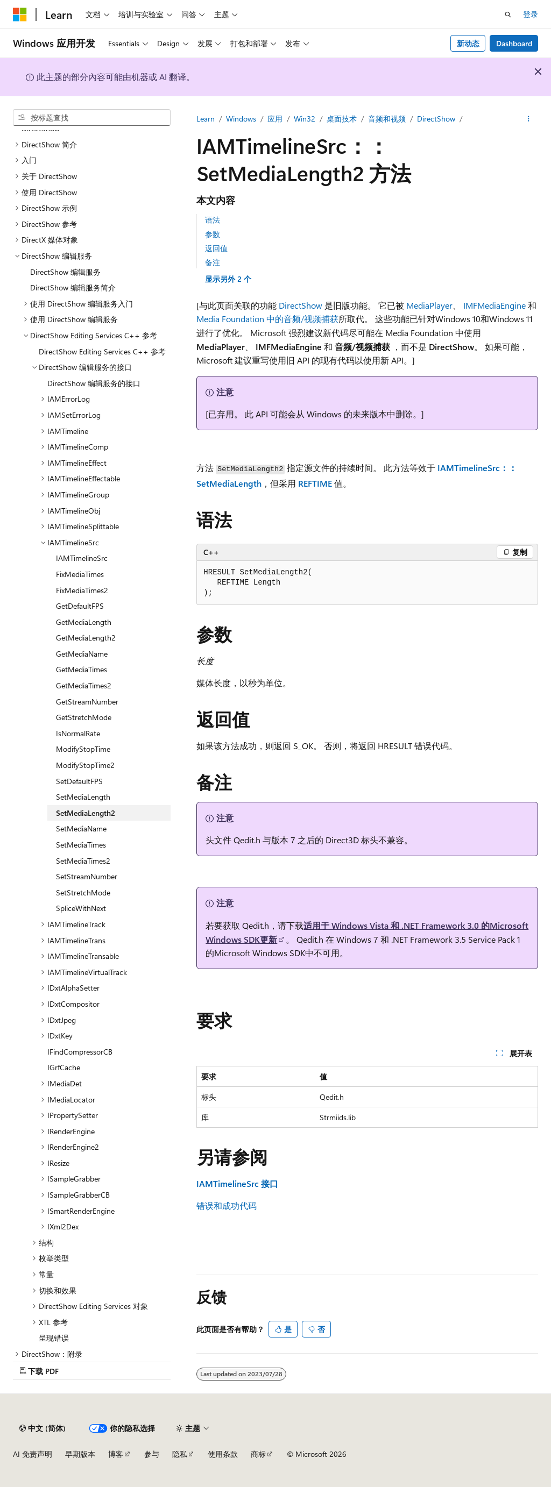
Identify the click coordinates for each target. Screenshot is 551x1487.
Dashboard (514, 43)
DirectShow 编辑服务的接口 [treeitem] (93, 383)
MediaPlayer (429, 305)
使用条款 (223, 1454)
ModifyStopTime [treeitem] (83, 749)
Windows (241, 118)
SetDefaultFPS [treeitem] (79, 781)
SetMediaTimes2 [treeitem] (83, 861)
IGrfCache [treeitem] (63, 1067)
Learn (205, 118)
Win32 (304, 118)
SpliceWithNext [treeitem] (81, 908)
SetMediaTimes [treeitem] (81, 844)
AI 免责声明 (32, 1454)
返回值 (216, 248)
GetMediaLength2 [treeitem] (86, 637)
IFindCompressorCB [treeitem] (79, 1052)
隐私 (179, 1454)
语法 (212, 220)
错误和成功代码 (226, 1205)
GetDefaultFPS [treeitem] (80, 606)
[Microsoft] (20, 15)
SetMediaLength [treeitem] (83, 797)
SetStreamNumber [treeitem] (86, 876)
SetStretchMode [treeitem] (83, 892)
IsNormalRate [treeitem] (78, 733)
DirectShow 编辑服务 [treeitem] (65, 272)
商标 (258, 1454)
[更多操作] (528, 118)
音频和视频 (387, 118)
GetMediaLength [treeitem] (83, 622)
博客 (115, 1454)
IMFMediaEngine (494, 305)
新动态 (468, 43)
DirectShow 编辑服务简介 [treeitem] (73, 287)
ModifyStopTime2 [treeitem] (85, 765)
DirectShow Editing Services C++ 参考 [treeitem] (102, 351)
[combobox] (92, 117)
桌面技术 (342, 118)
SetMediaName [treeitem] (81, 828)
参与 (151, 1454)
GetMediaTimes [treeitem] (81, 669)
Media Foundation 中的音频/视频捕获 (267, 318)
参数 (212, 234)
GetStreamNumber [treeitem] (87, 701)
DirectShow (436, 118)
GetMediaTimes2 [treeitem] (83, 685)
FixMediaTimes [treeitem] (80, 574)
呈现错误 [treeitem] (54, 1338)
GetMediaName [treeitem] (82, 654)
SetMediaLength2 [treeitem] (85, 813)
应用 (274, 118)
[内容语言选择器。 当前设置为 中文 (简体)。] (42, 1428)
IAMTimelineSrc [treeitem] (82, 558)
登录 (530, 14)
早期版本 (80, 1454)
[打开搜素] (508, 14)
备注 (212, 262)
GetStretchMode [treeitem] (83, 717)
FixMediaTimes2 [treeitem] (82, 590)
